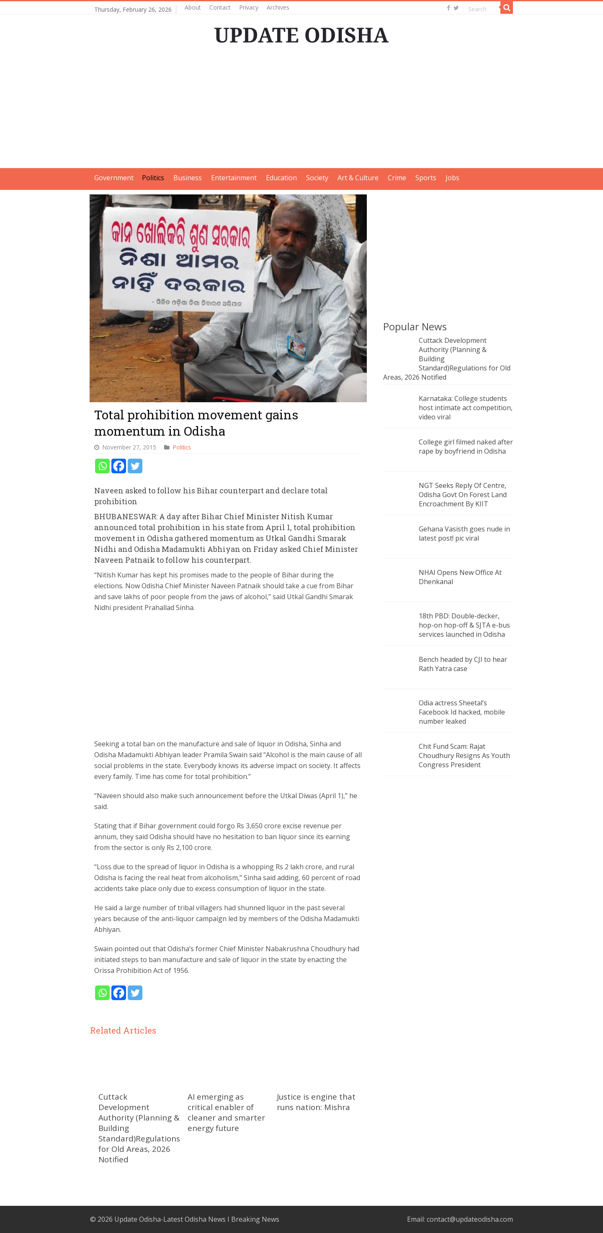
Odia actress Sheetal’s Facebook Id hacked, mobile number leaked (462, 712)
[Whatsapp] (102, 466)
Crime (397, 177)
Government (114, 177)
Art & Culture (358, 177)
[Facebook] (118, 466)
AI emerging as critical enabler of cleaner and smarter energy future (226, 1112)
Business (187, 177)
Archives (278, 7)
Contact (220, 7)
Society (317, 177)
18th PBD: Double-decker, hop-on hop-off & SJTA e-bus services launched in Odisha (464, 625)
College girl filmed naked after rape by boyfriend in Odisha (466, 446)
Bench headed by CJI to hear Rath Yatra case (463, 664)
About (193, 7)
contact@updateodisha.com (470, 1219)
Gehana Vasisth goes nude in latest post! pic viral (464, 533)
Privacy (248, 7)
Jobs (452, 177)
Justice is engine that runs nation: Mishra (316, 1101)
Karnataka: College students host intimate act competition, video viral (466, 407)
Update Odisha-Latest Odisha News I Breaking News (196, 1219)
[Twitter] (135, 466)
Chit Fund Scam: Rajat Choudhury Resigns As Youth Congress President (464, 755)
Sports (425, 177)
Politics (153, 177)
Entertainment (234, 177)
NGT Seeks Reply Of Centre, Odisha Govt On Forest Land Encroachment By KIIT (463, 494)
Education (281, 177)
